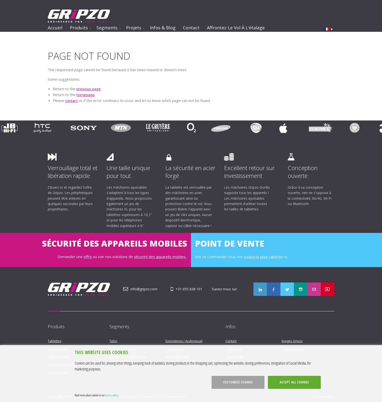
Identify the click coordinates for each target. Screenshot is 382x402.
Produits (79, 28)
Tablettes (54, 341)
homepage (85, 94)
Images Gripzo (292, 341)
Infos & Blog (163, 28)
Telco (113, 341)
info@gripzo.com (144, 289)
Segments (107, 28)
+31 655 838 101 (189, 289)
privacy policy (112, 395)
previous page (88, 88)
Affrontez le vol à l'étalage (236, 28)
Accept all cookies (294, 382)
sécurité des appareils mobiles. (160, 256)
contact (71, 100)
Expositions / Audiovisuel (184, 341)
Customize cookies (238, 382)
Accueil (55, 28)
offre (88, 256)
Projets (133, 28)
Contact (191, 28)
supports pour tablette (263, 256)
